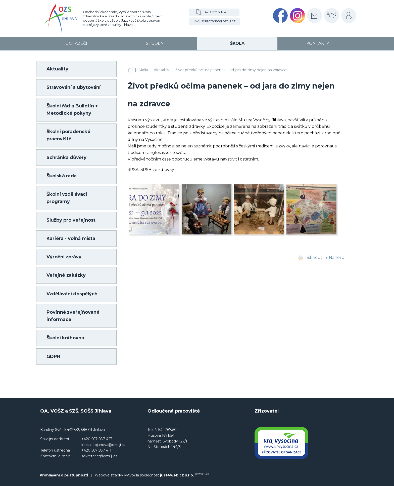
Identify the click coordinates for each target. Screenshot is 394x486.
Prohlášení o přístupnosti (64, 475)
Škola (143, 70)
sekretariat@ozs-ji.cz (218, 21)
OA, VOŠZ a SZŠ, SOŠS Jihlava (130, 70)
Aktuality (161, 70)
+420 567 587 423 (96, 439)
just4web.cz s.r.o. (177, 475)
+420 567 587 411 (215, 12)
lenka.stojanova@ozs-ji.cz (103, 444)
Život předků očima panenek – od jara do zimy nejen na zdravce (230, 70)
